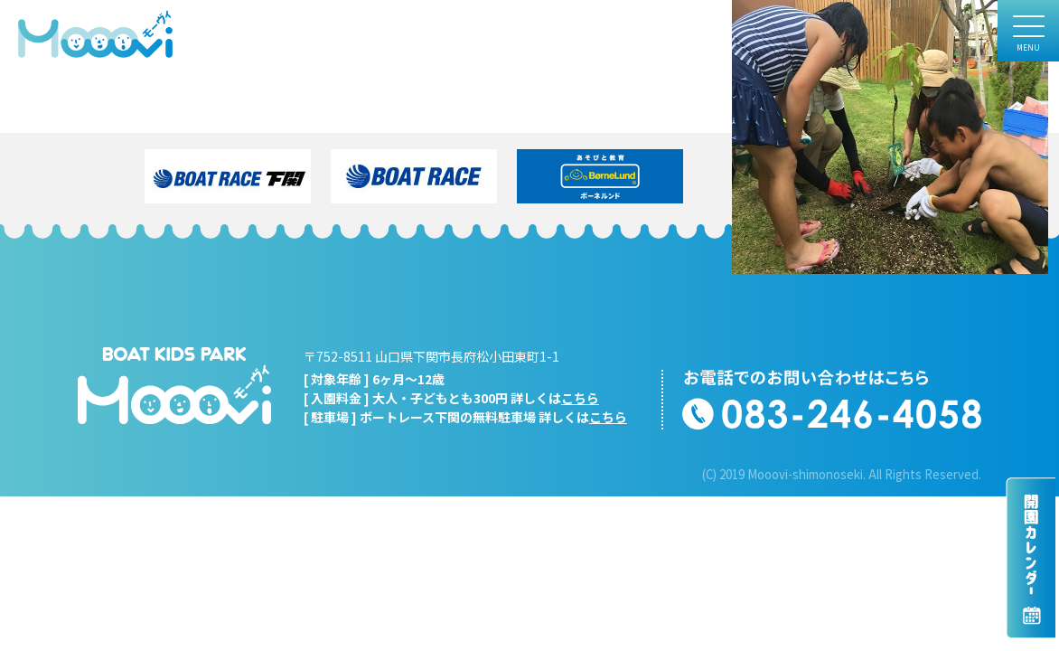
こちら (580, 398)
